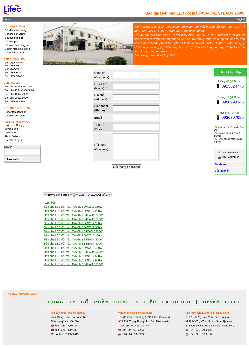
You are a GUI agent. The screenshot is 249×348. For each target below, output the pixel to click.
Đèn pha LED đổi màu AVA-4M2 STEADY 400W (73, 243)
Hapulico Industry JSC (17, 121)
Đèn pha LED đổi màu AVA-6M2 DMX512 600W (73, 260)
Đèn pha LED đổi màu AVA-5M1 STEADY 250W (73, 219)
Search (8, 146)
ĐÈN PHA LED (12, 82)
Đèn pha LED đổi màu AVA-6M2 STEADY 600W (73, 264)
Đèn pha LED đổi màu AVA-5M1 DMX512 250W (73, 223)
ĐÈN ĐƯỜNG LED (14, 59)
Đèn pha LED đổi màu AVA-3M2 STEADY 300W (73, 239)
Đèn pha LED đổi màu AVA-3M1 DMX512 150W (73, 206)
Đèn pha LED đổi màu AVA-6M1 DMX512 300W (73, 227)
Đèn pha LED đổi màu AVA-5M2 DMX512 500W (73, 256)
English (241, 19)
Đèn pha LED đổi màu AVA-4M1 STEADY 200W (73, 215)
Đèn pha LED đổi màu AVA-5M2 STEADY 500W (73, 251)
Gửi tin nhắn (221, 170)
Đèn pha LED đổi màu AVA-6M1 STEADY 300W (73, 231)
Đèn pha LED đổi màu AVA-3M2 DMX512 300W (73, 235)
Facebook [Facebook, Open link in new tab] (220, 164)
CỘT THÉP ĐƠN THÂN (17, 108)
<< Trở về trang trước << (58, 194)
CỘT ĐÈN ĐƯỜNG (14, 26)
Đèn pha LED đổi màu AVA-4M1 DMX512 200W (73, 211)
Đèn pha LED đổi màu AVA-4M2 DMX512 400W (73, 247)
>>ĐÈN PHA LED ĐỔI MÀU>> (93, 194)
